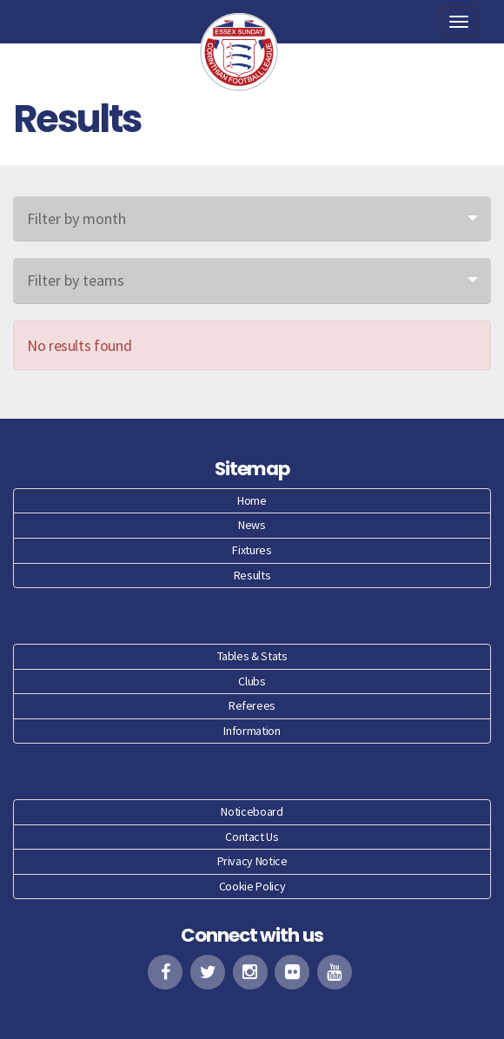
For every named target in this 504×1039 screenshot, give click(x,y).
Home (252, 500)
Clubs (251, 681)
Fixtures (251, 550)
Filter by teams (75, 280)
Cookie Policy (252, 886)
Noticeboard (251, 811)
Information (251, 730)
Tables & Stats (252, 656)
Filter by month (76, 218)
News (252, 525)
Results (252, 575)
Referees (252, 705)
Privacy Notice (252, 861)
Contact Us (251, 836)
